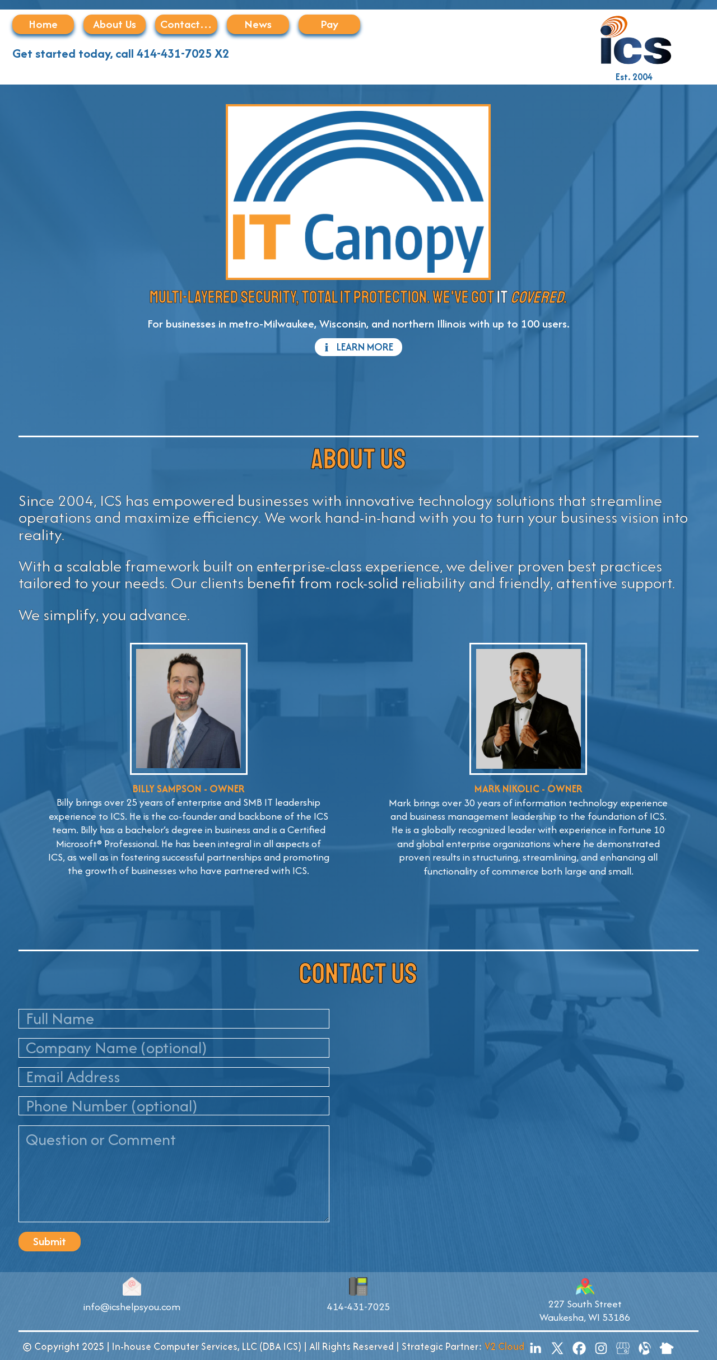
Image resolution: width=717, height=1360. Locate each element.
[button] (358, 347)
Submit (49, 1241)
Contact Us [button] (186, 24)
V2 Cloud (504, 1346)
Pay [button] (329, 24)
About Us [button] (114, 24)
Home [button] (43, 24)
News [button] (258, 24)
